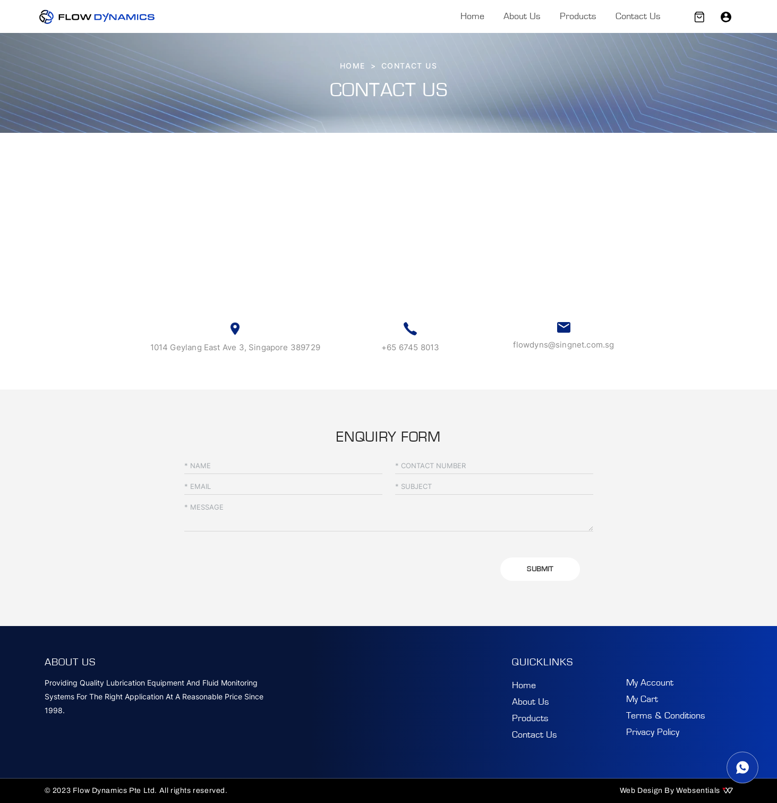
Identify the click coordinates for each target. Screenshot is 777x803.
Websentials (704, 790)
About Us (522, 16)
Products (578, 16)
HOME (352, 65)
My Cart (642, 699)
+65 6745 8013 (410, 347)
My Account (649, 683)
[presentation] (265, 565)
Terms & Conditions (665, 716)
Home (472, 16)
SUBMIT (540, 569)
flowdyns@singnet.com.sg (563, 345)
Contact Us (638, 16)
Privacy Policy (652, 732)
